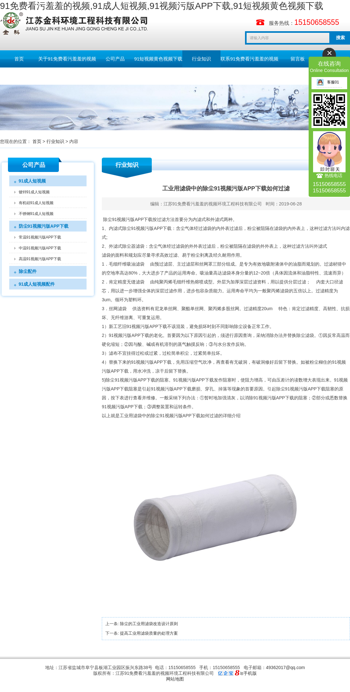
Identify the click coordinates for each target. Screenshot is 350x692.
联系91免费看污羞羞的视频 (249, 58)
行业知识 (201, 58)
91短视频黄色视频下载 (158, 58)
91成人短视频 (32, 180)
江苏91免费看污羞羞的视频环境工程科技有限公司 (213, 203)
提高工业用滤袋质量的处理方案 (149, 633)
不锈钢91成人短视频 (36, 213)
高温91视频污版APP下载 (40, 259)
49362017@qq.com (285, 667)
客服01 (328, 82)
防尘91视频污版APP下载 (43, 226)
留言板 (297, 58)
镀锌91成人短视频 (34, 192)
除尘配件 (28, 271)
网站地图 (175, 678)
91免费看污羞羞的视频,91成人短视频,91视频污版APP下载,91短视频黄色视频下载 (161, 6)
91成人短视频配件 (37, 284)
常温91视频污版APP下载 (40, 237)
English (19, 76)
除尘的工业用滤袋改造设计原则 (149, 623)
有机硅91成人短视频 (36, 203)
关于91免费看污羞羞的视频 (67, 58)
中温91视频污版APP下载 (40, 248)
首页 (19, 58)
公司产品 (115, 58)
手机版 (250, 673)
